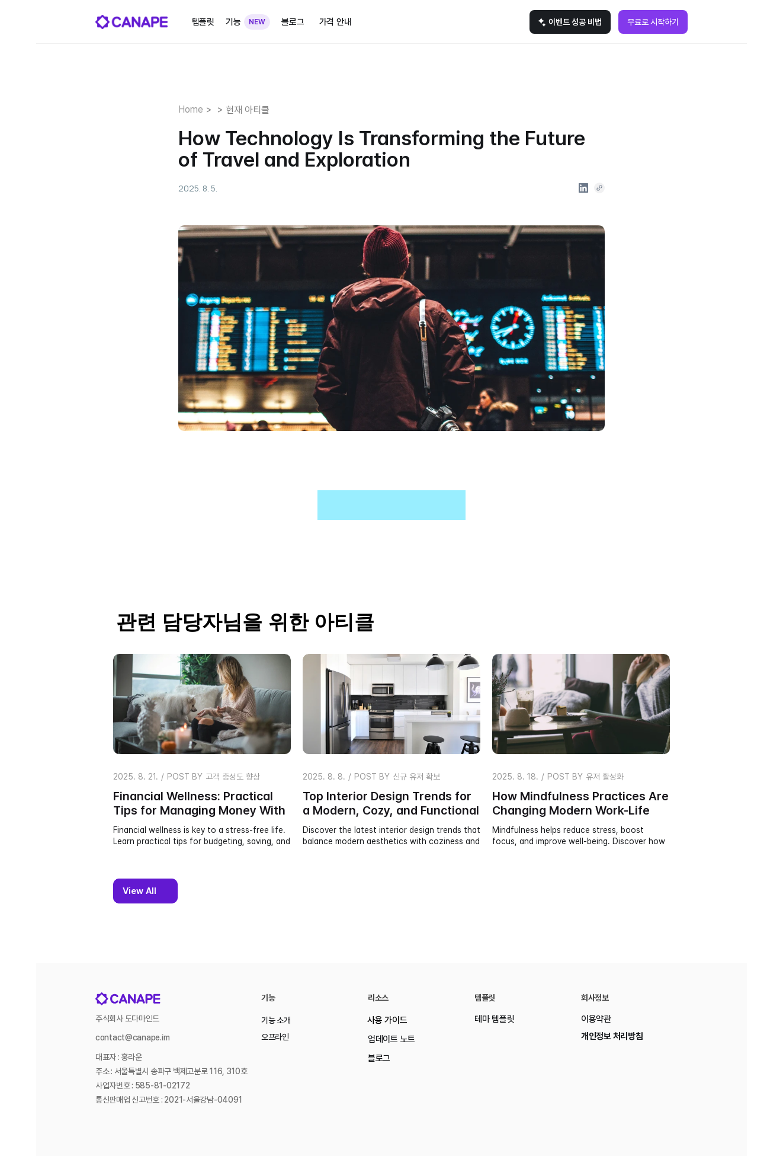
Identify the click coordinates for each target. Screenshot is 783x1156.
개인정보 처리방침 (612, 1036)
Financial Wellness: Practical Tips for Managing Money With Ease (200, 810)
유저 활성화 (605, 776)
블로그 (379, 1058)
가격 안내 (335, 22)
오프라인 (275, 1037)
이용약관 (596, 1019)
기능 (233, 22)
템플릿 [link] (203, 22)
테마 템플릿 (494, 1019)
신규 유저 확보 (416, 776)
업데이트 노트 (391, 1039)
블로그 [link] (292, 22)
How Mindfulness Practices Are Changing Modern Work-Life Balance (582, 810)
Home (190, 109)
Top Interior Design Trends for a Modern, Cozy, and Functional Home (392, 810)
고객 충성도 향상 (233, 776)
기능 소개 (276, 1020)
